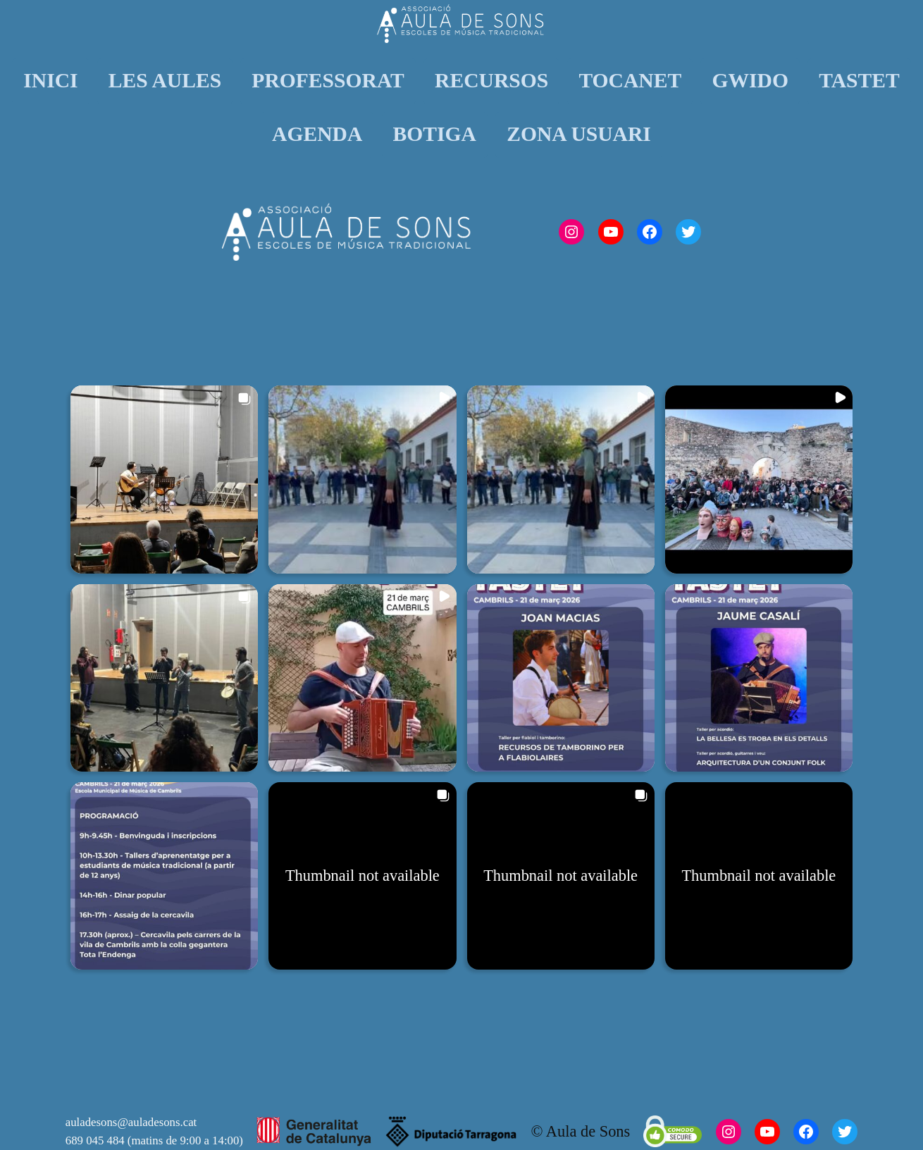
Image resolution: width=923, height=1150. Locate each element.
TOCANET (629, 80)
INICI (50, 80)
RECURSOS (491, 80)
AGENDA (317, 134)
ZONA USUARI (579, 134)
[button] (164, 479)
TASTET (859, 80)
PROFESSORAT (328, 80)
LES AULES (165, 80)
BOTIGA (434, 134)
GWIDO (750, 80)
